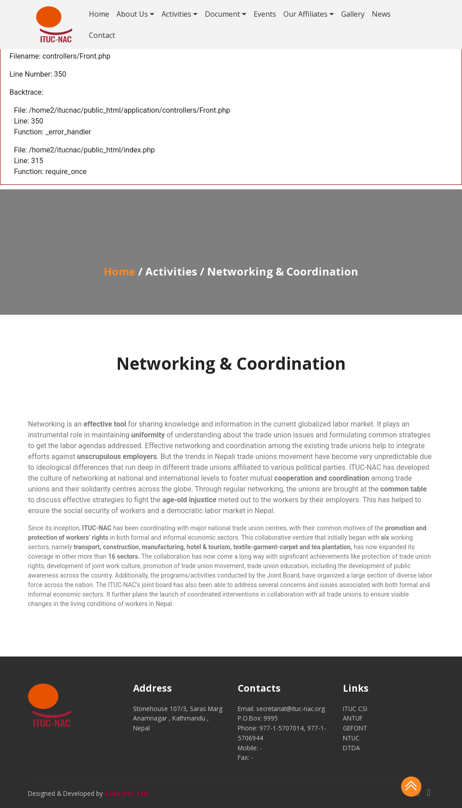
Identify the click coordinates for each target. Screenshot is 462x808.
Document (222, 14)
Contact (102, 35)
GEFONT (355, 728)
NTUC (351, 738)
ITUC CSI (355, 708)
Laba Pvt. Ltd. (127, 793)
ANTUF (353, 718)
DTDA (351, 748)
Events (265, 14)
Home (99, 14)
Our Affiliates (305, 14)
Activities (176, 14)
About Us (132, 14)
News (381, 14)
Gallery (353, 14)
